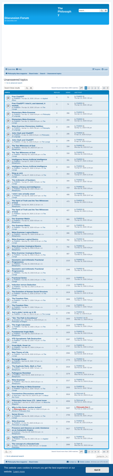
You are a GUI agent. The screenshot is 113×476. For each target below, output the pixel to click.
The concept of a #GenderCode (25, 444)
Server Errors (18, 414)
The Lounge (46, 142)
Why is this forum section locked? (27, 407)
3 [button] (92, 88)
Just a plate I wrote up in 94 (24, 312)
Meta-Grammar (18, 380)
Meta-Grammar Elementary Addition (27, 126)
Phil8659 (17, 98)
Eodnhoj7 (17, 432)
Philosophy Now (20, 409)
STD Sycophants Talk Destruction (26, 339)
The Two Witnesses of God (23, 146)
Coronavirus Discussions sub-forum (28, 394)
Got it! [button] (97, 470)
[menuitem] (18, 69)
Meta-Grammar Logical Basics (25, 232)
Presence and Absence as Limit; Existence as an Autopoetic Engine (30, 429)
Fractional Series (19, 278)
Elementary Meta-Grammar (23, 112)
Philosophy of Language (20, 424)
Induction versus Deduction (24, 285)
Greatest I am (18, 320)
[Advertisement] (56, 45)
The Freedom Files (20, 298)
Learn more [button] (19, 471)
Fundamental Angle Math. (23, 332)
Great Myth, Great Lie (21, 345)
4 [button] (95, 88)
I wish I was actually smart (23, 194)
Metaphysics (16, 149)
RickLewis (17, 395)
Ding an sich (17, 173)
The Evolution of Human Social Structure (30, 292)
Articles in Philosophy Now (21, 411)
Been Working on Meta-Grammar (26, 387)
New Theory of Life (20, 352)
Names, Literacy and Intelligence (26, 187)
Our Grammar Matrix (21, 219)
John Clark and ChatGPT (22, 133)
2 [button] (88, 88)
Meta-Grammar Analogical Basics (26, 246)
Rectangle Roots (19, 359)
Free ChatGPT (18, 97)
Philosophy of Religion (19, 321)
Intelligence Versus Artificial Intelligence (29, 159)
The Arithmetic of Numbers (23, 180)
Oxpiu (16, 446)
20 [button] (104, 88)
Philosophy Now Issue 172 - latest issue (29, 400)
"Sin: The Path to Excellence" (25, 318)
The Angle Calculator (21, 325)
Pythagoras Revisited (21, 373)
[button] (81, 88)
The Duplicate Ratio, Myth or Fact (26, 366)
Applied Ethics (18, 437)
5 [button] (98, 88)
